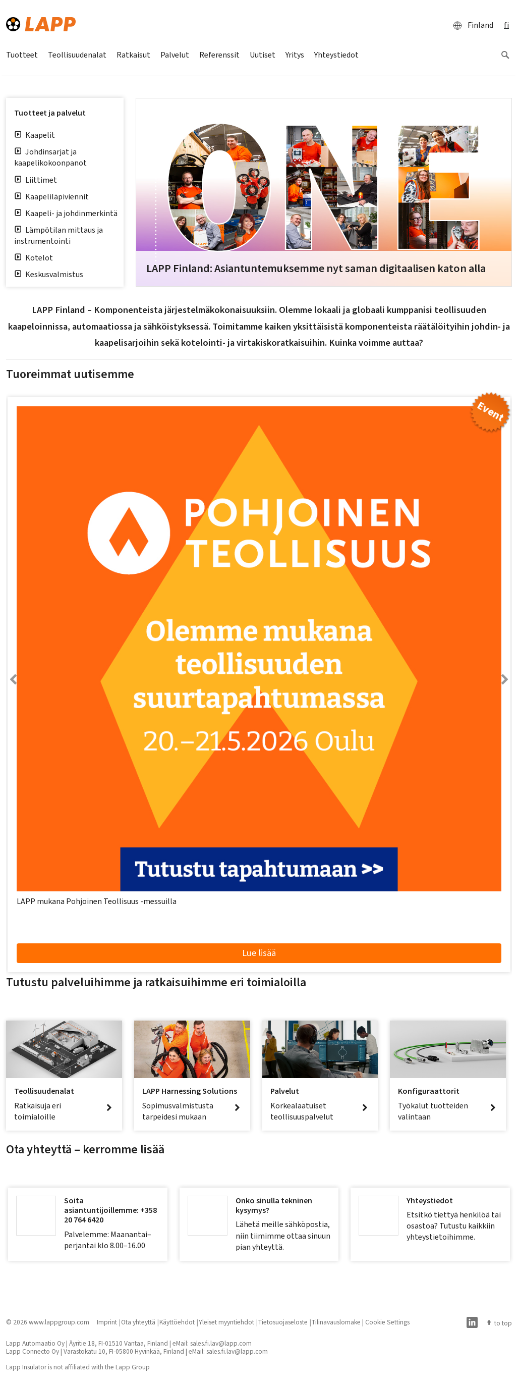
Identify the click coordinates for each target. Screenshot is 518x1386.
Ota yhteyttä (138, 1321)
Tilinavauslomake (336, 1321)
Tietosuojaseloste (283, 1321)
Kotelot (33, 257)
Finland (470, 25)
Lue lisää (259, 953)
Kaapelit (34, 135)
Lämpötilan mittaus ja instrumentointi (58, 235)
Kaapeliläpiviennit (51, 196)
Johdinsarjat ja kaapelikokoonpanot (50, 157)
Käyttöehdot (177, 1321)
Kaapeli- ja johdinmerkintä (66, 213)
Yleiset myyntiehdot (226, 1321)
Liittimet (35, 180)
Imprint (107, 1321)
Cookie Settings (387, 1321)
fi (506, 25)
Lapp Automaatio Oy (35, 1343)
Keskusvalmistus (48, 274)
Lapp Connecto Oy (32, 1351)
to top (499, 1322)
